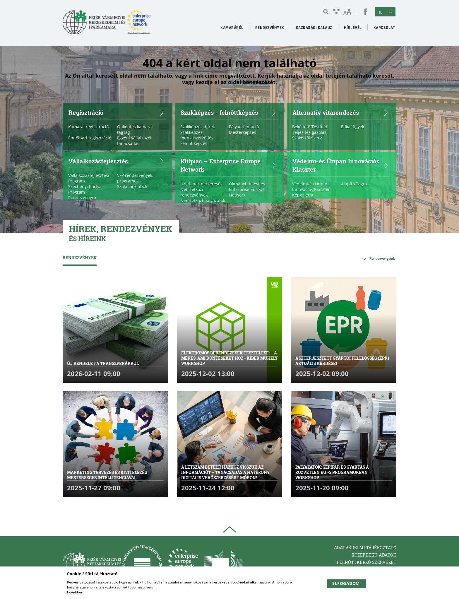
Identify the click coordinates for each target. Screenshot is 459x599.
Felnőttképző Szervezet (366, 562)
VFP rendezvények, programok (135, 178)
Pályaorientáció (244, 126)
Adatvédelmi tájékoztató (365, 547)
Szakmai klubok (132, 186)
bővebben (75, 592)
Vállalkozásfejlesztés (116, 161)
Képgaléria (302, 195)
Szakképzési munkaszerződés (196, 135)
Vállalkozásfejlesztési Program (88, 178)
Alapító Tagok (354, 184)
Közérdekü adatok (374, 555)
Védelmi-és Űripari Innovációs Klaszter (340, 165)
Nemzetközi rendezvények (194, 192)
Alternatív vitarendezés (340, 112)
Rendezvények (82, 197)
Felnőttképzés (193, 143)
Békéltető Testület (309, 126)
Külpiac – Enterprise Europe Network (229, 165)
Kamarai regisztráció (88, 126)
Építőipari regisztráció (89, 138)
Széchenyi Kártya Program (85, 189)
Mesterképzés (242, 132)
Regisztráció (116, 112)
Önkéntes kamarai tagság (135, 129)
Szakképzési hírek (197, 126)
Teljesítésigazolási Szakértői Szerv (310, 135)
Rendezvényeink (382, 259)
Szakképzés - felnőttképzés (229, 112)
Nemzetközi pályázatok (202, 200)
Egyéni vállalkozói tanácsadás (134, 140)
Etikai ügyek (352, 126)
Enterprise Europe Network (247, 192)
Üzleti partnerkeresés (201, 184)
